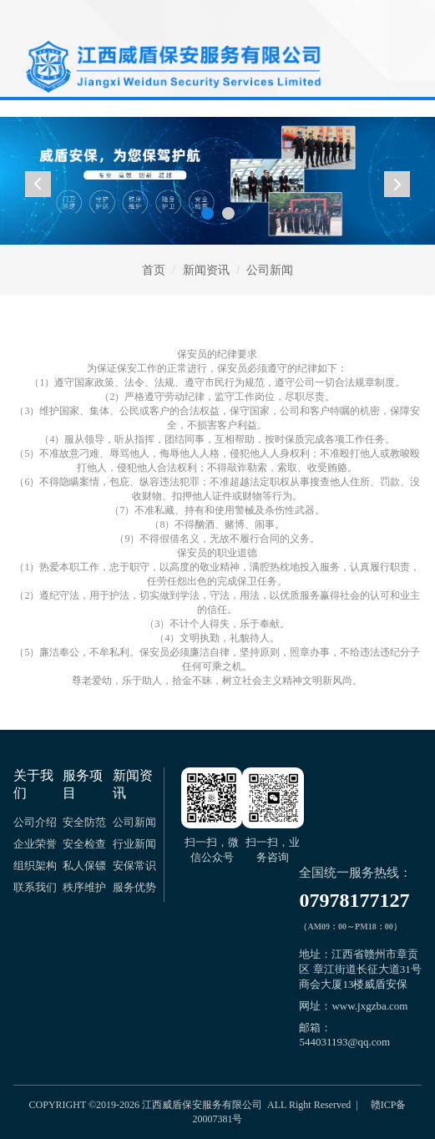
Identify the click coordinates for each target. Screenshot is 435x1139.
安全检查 (84, 844)
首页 (153, 270)
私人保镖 (84, 865)
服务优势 (134, 887)
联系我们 (35, 887)
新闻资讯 (206, 270)
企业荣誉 (35, 844)
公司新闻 (269, 270)
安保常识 (134, 865)
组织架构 (35, 865)
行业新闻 (134, 844)
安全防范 (84, 822)
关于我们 (33, 784)
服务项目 (83, 784)
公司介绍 (35, 822)
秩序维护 (84, 887)
